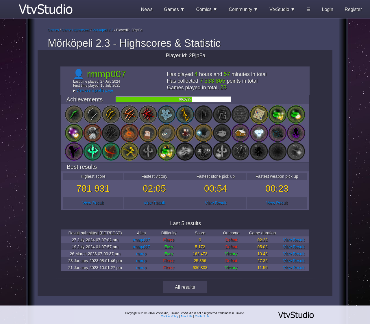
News (147, 9)
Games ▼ (174, 9)
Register (353, 9)
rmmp (141, 253)
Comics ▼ (206, 9)
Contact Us (202, 316)
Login (327, 9)
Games (53, 30)
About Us (187, 316)
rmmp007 (141, 240)
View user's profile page (94, 90)
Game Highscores (76, 30)
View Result (93, 203)
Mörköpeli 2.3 (102, 30)
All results (185, 287)
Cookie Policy (170, 316)
